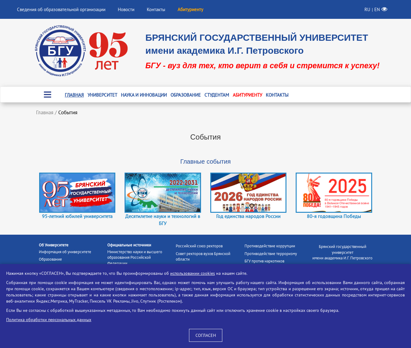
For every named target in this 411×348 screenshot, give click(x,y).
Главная (74, 95)
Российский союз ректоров (199, 246)
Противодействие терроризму (271, 253)
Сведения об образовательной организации (61, 9)
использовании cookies (192, 273)
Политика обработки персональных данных (48, 319)
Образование (186, 95)
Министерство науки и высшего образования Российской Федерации (134, 257)
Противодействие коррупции (270, 246)
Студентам (216, 95)
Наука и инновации (144, 95)
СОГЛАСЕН (205, 335)
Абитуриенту (247, 95)
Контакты (156, 9)
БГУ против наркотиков (264, 261)
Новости (126, 9)
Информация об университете (65, 251)
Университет (102, 95)
